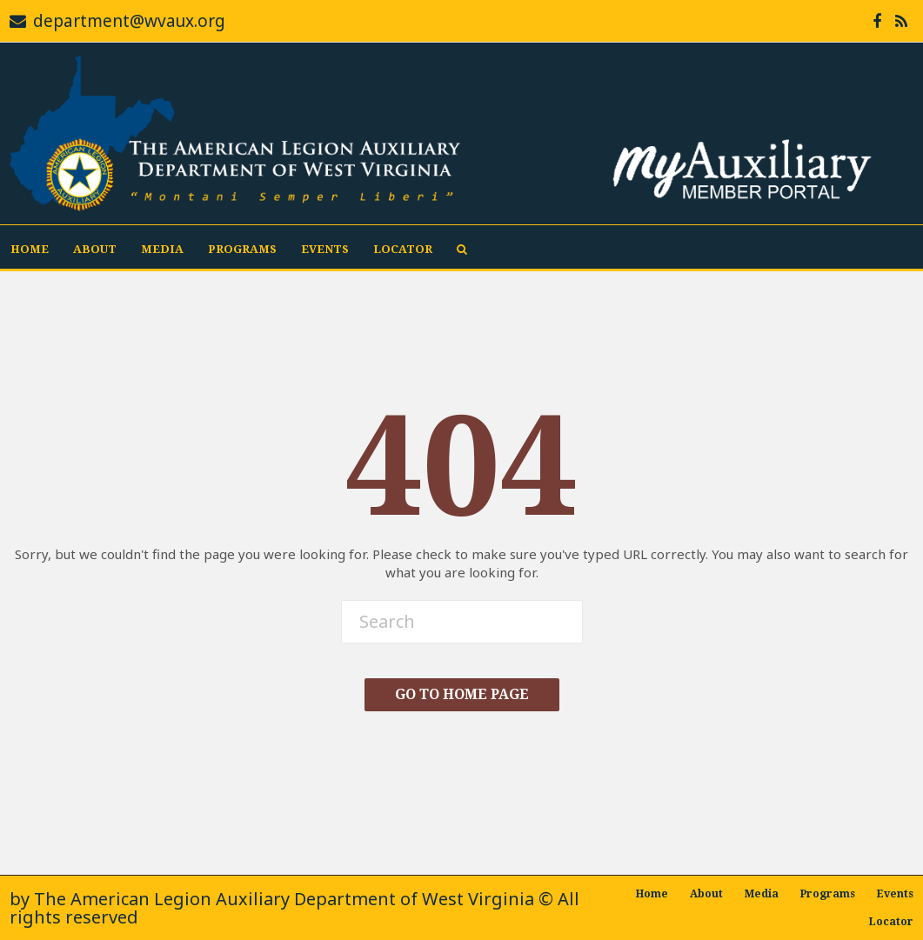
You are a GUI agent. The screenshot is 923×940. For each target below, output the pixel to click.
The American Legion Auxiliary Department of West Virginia (284, 898)
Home (29, 249)
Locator (402, 249)
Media (162, 249)
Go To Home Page (462, 694)
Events (325, 249)
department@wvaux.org (129, 21)
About (95, 249)
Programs (242, 249)
